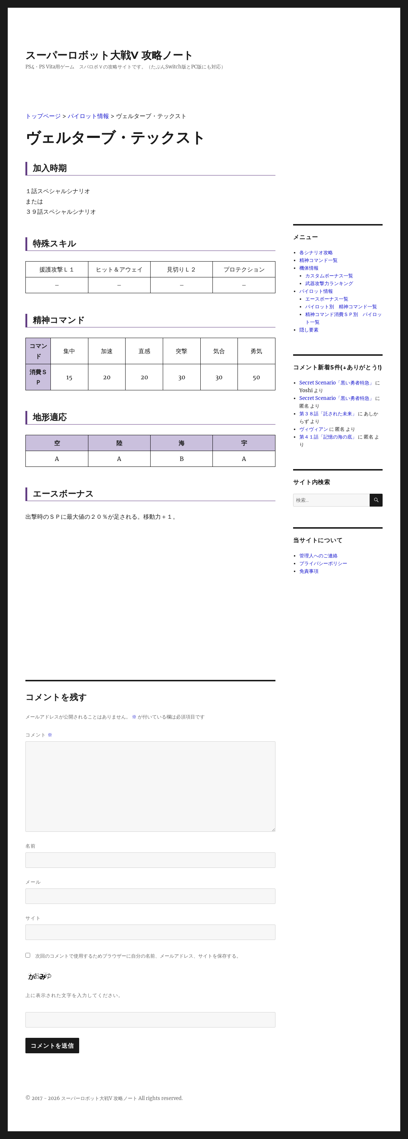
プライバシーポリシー (323, 563)
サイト (33, 918)
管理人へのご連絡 (318, 556)
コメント (39, 735)
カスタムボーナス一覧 (329, 276)
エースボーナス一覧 (326, 299)
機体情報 (309, 268)
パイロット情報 (316, 291)
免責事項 (309, 571)
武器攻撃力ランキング (329, 283)
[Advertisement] (150, 583)
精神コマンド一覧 (318, 260)
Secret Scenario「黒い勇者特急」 (336, 383)
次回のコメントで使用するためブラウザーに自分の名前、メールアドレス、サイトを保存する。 (138, 956)
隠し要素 (309, 330)
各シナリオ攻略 (316, 252)
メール (33, 882)
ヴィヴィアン (313, 429)
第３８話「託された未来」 (328, 414)
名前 (30, 846)
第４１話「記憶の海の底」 (328, 437)
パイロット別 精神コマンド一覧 (341, 307)
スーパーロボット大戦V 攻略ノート (109, 55)
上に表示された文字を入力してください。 (74, 995)
